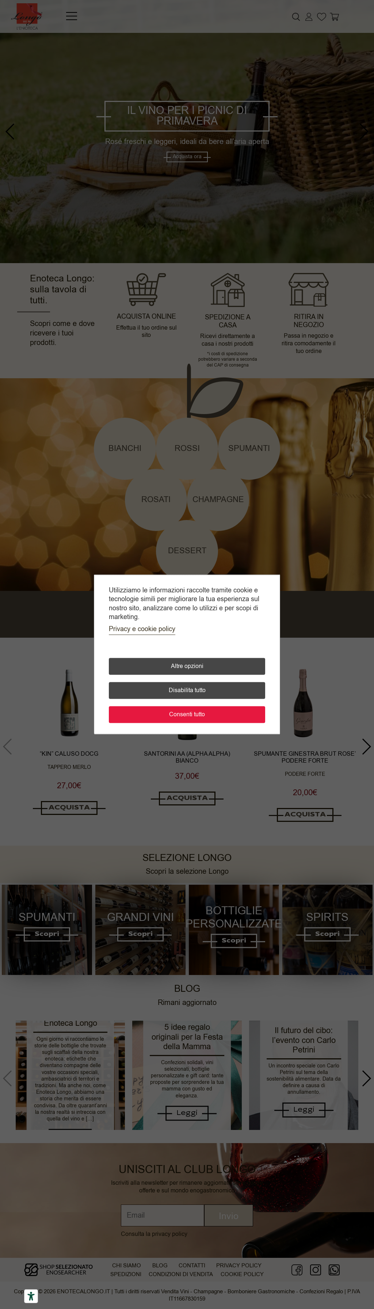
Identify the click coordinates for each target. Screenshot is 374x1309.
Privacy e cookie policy (142, 629)
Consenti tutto (187, 715)
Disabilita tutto (187, 691)
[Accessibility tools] (31, 1296)
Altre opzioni (187, 667)
